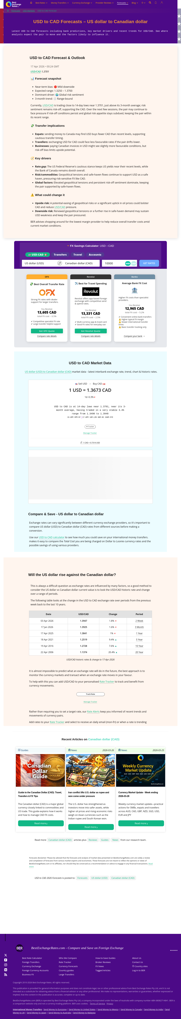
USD (128, 263)
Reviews (93, 839)
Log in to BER (138, 970)
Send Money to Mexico (108, 1009)
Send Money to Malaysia (84, 1012)
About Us (136, 958)
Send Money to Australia (60, 1012)
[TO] (80, 263)
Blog (135, 2)
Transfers (60, 254)
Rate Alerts (93, 711)
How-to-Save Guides (105, 958)
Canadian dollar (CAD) (60, 839)
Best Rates (41, 2)
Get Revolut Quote (90, 331)
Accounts (95, 254)
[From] (39, 263)
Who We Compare (68, 958)
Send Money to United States (82, 1009)
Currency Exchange (82, 2)
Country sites (141, 966)
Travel (78, 254)
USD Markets (29, 10)
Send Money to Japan (36, 1012)
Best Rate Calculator (32, 958)
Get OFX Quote (47, 331)
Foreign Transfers (30, 962)
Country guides (66, 970)
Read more (40, 823)
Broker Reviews (103, 962)
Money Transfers (60, 2)
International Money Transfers (27, 1009)
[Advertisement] (90, 911)
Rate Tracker (107, 681)
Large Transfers (66, 974)
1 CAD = (90, 442)
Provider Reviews (105, 2)
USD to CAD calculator (51, 537)
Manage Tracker (90, 433)
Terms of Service (97, 1003)
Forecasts (122, 2)
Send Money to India (153, 1009)
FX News (99, 966)
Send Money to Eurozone (55, 1009)
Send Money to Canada (131, 1009)
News (72, 750)
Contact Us (137, 962)
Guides (23, 750)
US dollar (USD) (99, 878)
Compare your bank (133, 336)
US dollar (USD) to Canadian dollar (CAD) (48, 371)
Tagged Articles (102, 970)
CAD (134, 263)
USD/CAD (36, 71)
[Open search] (150, 4)
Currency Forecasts (68, 966)
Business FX (28, 974)
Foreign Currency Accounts (35, 970)
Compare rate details (47, 336)
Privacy (110, 1003)
